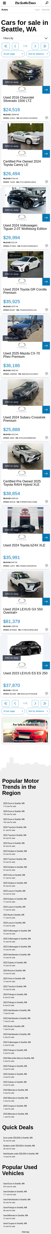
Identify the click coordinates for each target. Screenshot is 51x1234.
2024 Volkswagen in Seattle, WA (17, 932)
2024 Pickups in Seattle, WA (15, 995)
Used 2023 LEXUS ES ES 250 (25, 673)
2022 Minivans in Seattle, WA (15, 1115)
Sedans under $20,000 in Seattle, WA (19, 1147)
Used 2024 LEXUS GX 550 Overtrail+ (23, 611)
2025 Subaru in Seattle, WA (15, 964)
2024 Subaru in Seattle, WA (15, 900)
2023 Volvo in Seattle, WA (14, 876)
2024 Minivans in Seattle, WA (15, 1091)
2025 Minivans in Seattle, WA (15, 1099)
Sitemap (25, 1232)
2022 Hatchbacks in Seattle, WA (16, 1019)
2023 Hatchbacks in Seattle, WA (16, 1035)
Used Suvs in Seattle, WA (14, 1185)
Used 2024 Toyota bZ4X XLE (24, 545)
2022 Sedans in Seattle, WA (15, 1075)
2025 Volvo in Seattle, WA (14, 980)
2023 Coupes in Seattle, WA (15, 1107)
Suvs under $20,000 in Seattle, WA (18, 1139)
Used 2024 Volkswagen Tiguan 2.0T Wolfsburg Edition (25, 227)
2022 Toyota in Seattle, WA (14, 987)
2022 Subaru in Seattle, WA (15, 1083)
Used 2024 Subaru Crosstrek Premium (24, 419)
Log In (37, 10)
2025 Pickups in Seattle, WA (15, 1051)
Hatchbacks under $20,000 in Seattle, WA (20, 1155)
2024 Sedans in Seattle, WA (15, 868)
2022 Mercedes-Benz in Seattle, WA (18, 1059)
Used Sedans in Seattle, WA (15, 1193)
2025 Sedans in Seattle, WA (15, 884)
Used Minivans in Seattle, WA (15, 1216)
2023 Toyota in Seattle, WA (14, 860)
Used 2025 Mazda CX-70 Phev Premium (21, 355)
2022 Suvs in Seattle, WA (14, 844)
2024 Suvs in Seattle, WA (14, 812)
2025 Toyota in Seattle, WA (14, 836)
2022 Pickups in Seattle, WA (15, 1067)
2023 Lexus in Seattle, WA (14, 892)
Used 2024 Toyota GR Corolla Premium (25, 291)
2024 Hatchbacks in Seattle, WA (16, 956)
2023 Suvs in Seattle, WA (14, 820)
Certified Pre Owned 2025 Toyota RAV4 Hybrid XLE (22, 483)
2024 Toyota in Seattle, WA (14, 828)
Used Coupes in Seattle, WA (15, 1224)
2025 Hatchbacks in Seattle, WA (16, 1011)
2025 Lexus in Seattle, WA (14, 908)
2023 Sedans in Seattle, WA (15, 852)
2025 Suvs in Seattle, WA (14, 804)
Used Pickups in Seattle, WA (15, 1208)
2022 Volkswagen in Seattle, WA (17, 1043)
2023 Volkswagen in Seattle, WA (17, 948)
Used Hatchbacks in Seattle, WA (16, 1201)
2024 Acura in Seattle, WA (14, 972)
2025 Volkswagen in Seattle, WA (17, 940)
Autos (4, 9)
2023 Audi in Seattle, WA (13, 916)
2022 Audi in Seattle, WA (13, 1027)
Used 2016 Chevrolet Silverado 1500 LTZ (18, 99)
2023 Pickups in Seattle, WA (15, 1003)
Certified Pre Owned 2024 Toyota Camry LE (22, 163)
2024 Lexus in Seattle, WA (14, 924)
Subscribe (46, 10)
